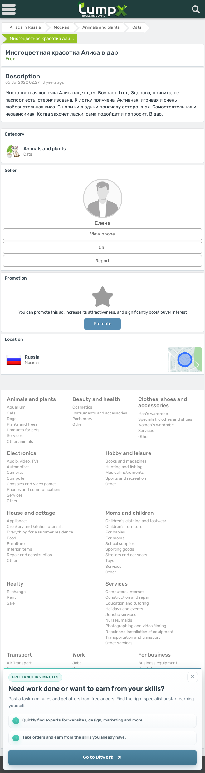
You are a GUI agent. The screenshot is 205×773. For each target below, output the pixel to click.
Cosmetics (82, 407)
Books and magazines (126, 461)
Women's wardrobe (156, 425)
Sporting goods (119, 549)
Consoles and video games (32, 484)
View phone (102, 234)
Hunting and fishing (124, 466)
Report (102, 261)
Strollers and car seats (126, 554)
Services (15, 435)
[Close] (192, 676)
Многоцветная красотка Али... (42, 38)
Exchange (16, 591)
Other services (119, 643)
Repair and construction (29, 554)
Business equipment (157, 663)
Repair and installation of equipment (139, 631)
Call (103, 247)
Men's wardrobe (153, 413)
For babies (115, 532)
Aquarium (16, 407)
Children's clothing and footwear (135, 520)
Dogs (12, 418)
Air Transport (19, 663)
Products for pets (23, 430)
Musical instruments (124, 472)
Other (77, 424)
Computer (16, 478)
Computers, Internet (124, 591)
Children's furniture (123, 526)
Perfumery (82, 418)
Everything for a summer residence (40, 532)
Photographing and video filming (135, 625)
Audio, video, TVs (23, 461)
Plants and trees (22, 424)
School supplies (120, 543)
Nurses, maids (118, 620)
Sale (11, 603)
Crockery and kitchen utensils (35, 526)
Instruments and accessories (99, 413)
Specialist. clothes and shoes (165, 419)
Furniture (16, 543)
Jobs (77, 663)
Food (11, 538)
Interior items (19, 549)
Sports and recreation (125, 478)
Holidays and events (124, 609)
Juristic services (120, 614)
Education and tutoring (127, 603)
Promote (102, 323)
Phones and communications (34, 489)
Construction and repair (127, 597)
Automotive (18, 466)
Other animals (20, 441)
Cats (11, 413)
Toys (109, 560)
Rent (11, 597)
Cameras (15, 472)
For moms (114, 538)
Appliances (17, 520)
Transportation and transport (132, 637)
